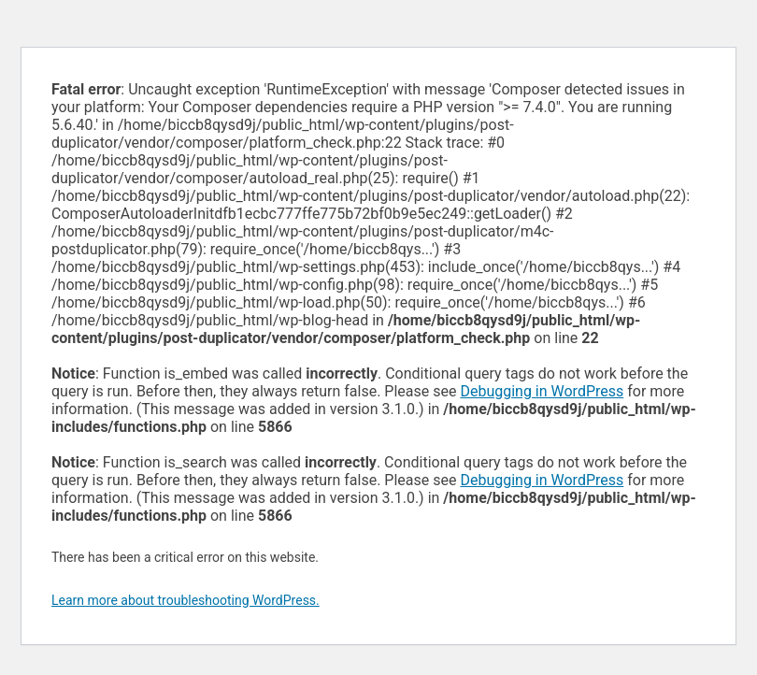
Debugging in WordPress (541, 391)
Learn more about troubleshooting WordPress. (185, 600)
